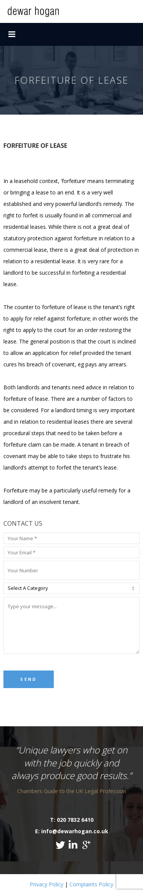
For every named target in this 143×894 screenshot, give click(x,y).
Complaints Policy (91, 884)
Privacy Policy (46, 884)
